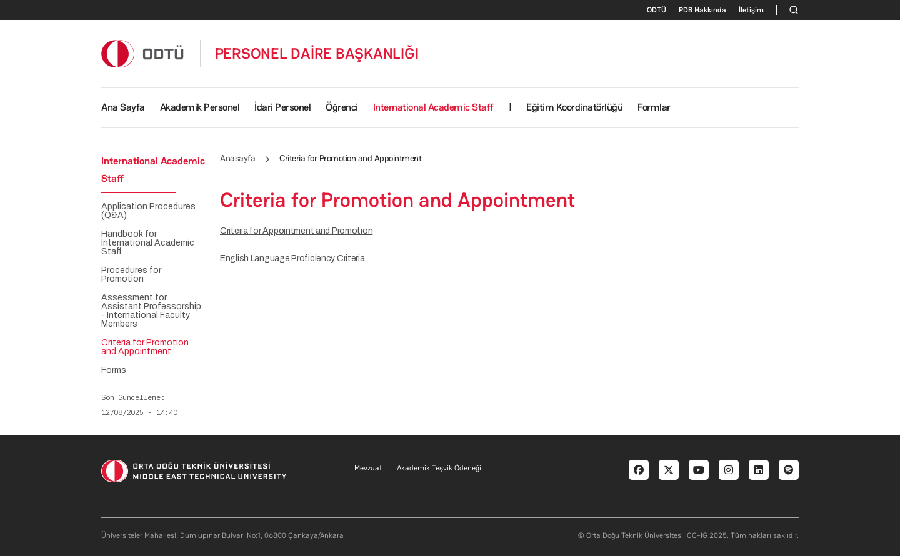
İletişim (751, 10)
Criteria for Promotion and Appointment (145, 347)
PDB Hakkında (702, 10)
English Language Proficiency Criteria (292, 258)
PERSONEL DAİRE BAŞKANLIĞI (317, 53)
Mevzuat (368, 468)
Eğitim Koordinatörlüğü (574, 107)
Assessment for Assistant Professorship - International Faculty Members (151, 311)
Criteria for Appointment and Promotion (296, 231)
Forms (113, 370)
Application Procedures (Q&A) (148, 211)
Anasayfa (237, 158)
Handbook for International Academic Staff (147, 243)
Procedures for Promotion (131, 275)
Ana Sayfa (123, 107)
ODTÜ (656, 10)
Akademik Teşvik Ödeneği (439, 468)
